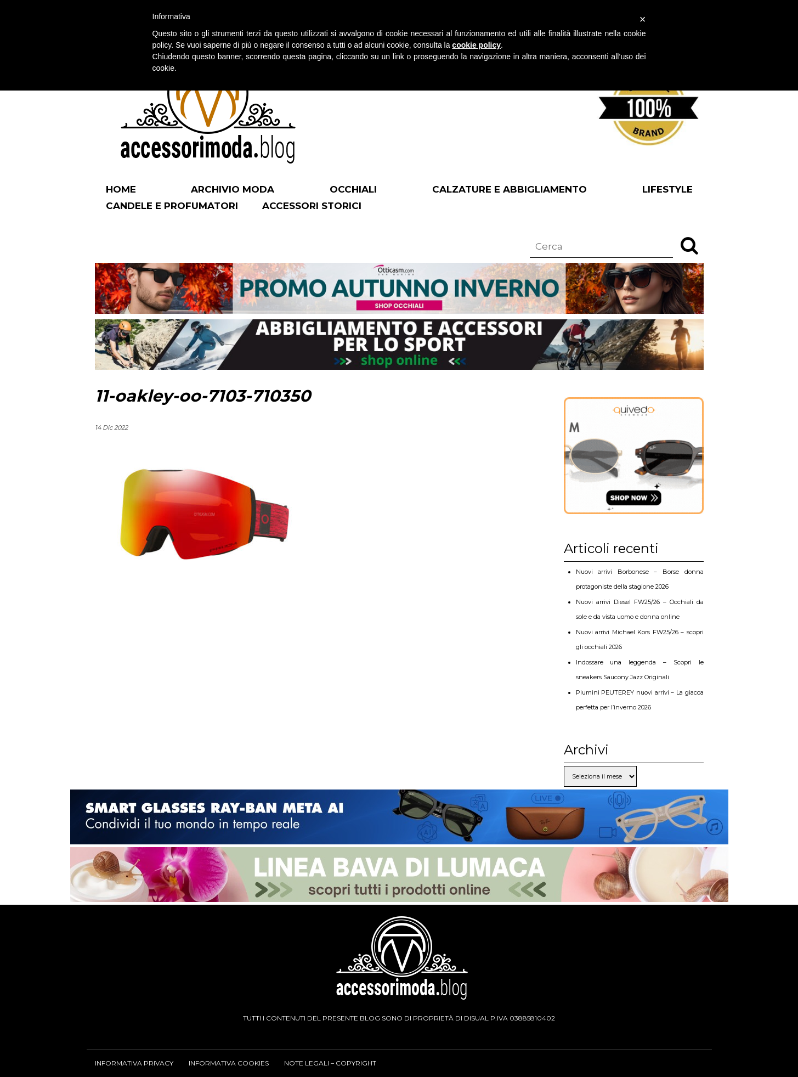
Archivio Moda (232, 189)
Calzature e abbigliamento (509, 189)
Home (121, 189)
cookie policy (476, 45)
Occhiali (353, 189)
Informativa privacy (134, 1063)
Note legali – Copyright (330, 1063)
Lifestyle (667, 189)
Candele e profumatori (172, 205)
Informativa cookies (229, 1063)
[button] (689, 245)
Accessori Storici (311, 205)
